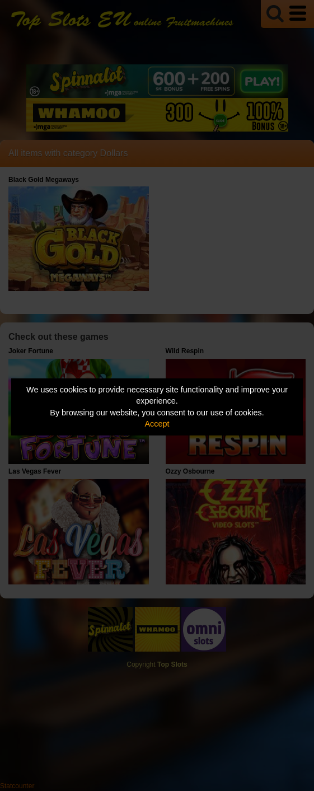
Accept (157, 423)
